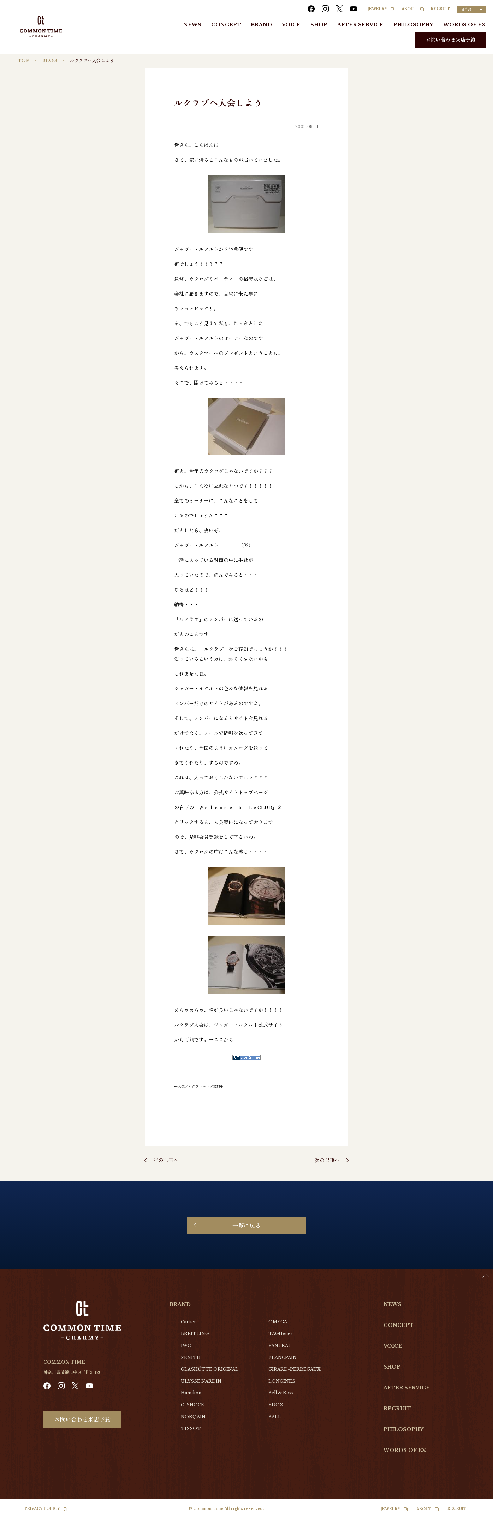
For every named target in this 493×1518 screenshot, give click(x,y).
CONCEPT (226, 25)
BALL (274, 1416)
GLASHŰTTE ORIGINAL (209, 1369)
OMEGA (277, 1321)
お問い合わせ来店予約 (450, 39)
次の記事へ (327, 1159)
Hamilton (191, 1392)
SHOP (318, 25)
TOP (23, 60)
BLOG (49, 60)
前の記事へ (166, 1159)
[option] (475, 1513)
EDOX (275, 1404)
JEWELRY (377, 9)
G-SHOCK (192, 1404)
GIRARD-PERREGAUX (294, 1369)
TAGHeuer (280, 1333)
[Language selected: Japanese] (471, 9)
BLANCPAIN (282, 1357)
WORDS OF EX (464, 25)
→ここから (221, 1039)
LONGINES (281, 1381)
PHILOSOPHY (413, 25)
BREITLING (195, 1333)
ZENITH (191, 1357)
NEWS (192, 25)
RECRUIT (440, 9)
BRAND (261, 25)
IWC (186, 1345)
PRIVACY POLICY (42, 1508)
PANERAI (279, 1345)
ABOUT (409, 9)
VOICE (291, 25)
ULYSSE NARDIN (201, 1381)
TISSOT (191, 1428)
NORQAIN (193, 1416)
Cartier (188, 1321)
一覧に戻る (246, 1225)
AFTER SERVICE (360, 25)
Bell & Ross (280, 1392)
